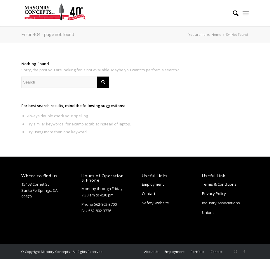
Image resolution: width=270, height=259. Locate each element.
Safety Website (155, 202)
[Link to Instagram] (235, 251)
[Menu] (246, 13)
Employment (153, 184)
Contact (148, 193)
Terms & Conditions (219, 184)
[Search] (232, 13)
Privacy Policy (214, 193)
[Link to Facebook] (244, 251)
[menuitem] (232, 13)
